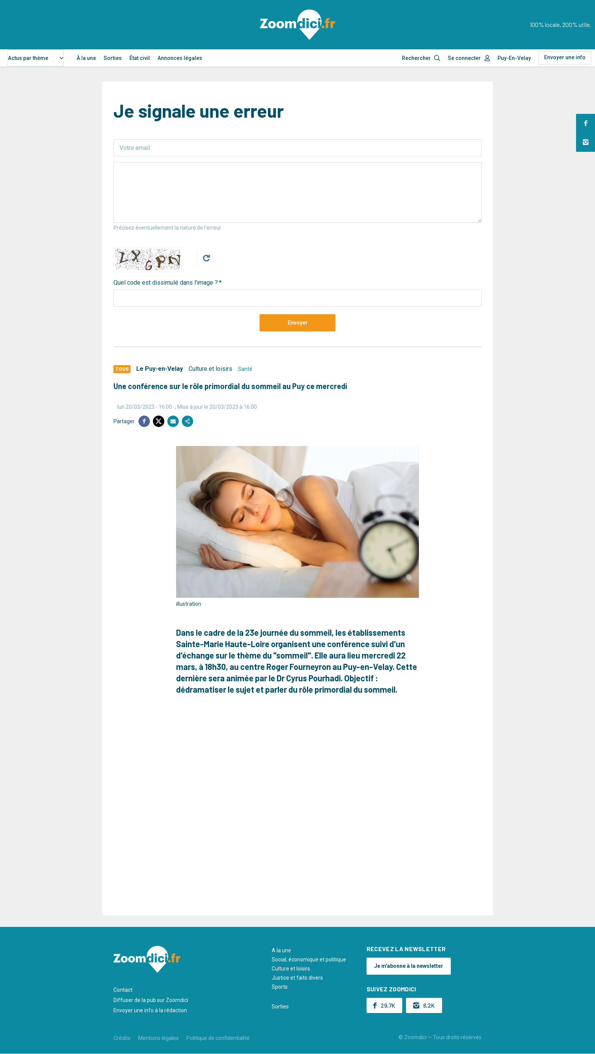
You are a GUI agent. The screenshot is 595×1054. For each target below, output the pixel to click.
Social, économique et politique (309, 959)
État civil (139, 58)
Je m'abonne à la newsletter (408, 966)
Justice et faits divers (297, 978)
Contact (122, 990)
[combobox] (36, 57)
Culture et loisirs (210, 368)
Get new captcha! (206, 258)
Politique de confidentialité (218, 1038)
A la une (281, 950)
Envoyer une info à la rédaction (150, 1010)
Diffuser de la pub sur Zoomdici (150, 1000)
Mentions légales (158, 1038)
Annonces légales (179, 58)
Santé (245, 369)
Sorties (113, 58)
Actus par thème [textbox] (28, 58)
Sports (280, 987)
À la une (86, 58)
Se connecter (464, 58)
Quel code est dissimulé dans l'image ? (165, 282)
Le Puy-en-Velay (159, 368)
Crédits (122, 1038)
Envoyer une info (565, 57)
